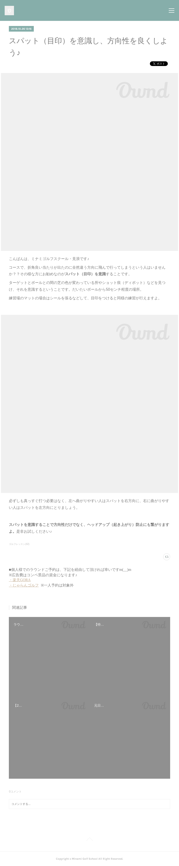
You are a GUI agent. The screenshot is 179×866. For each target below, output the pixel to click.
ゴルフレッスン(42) (19, 544)
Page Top (89, 840)
